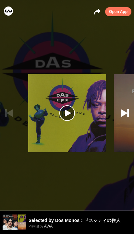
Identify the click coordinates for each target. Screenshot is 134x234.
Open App (118, 11)
